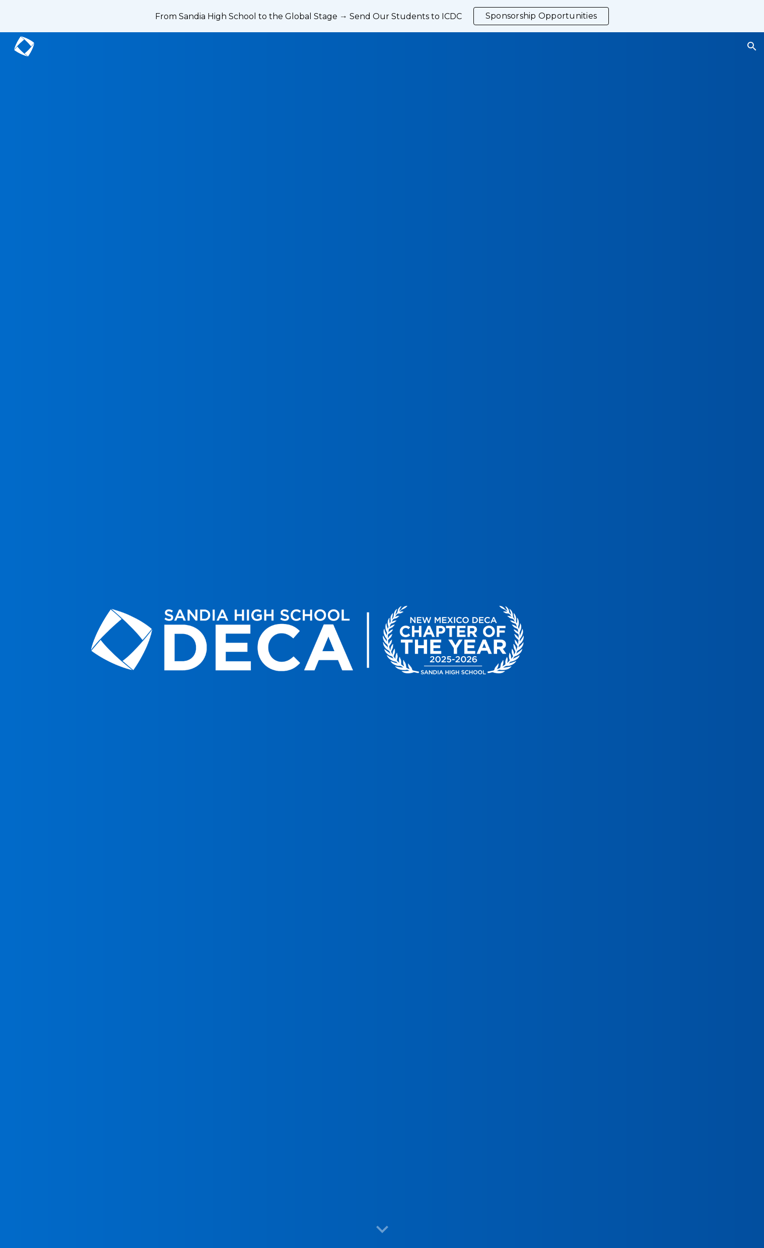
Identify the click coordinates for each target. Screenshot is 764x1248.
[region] (382, 16)
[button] (752, 46)
